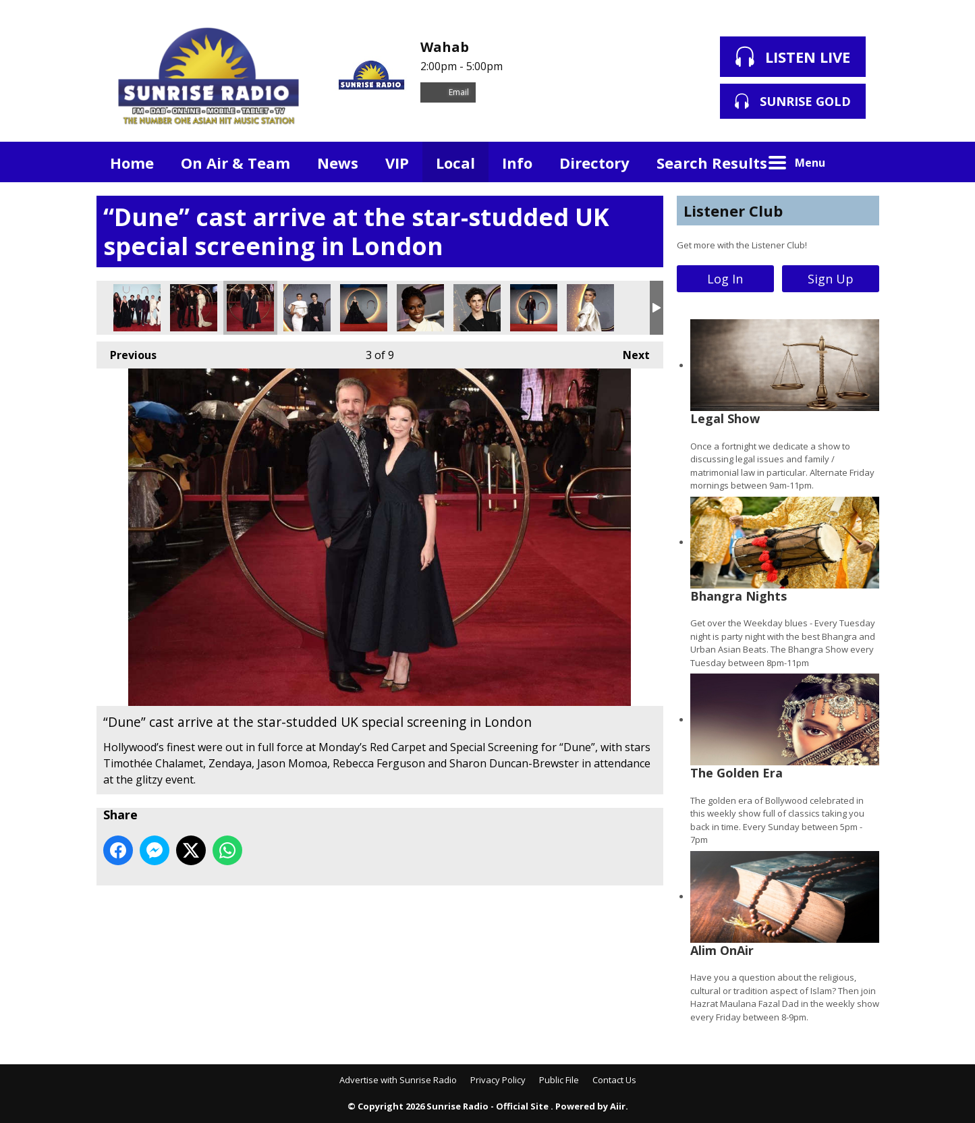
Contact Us (614, 1080)
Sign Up (831, 279)
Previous (126, 351)
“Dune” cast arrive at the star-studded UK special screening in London (137, 307)
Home (132, 163)
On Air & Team (235, 163)
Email (448, 92)
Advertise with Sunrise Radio (398, 1080)
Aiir (617, 1106)
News (337, 163)
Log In (725, 279)
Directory (594, 163)
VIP (397, 163)
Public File (559, 1080)
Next (629, 351)
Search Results (712, 163)
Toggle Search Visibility (859, 162)
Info (517, 163)
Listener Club (733, 210)
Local (455, 163)
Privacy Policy (498, 1080)
